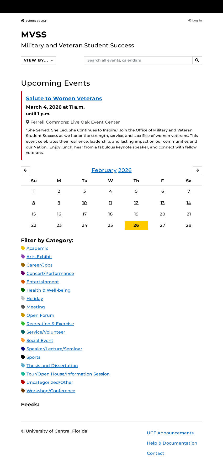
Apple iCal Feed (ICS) (45, 404)
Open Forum (40, 315)
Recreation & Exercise (50, 323)
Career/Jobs (39, 265)
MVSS (34, 34)
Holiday (34, 298)
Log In (195, 20)
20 (162, 214)
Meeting (35, 307)
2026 (125, 170)
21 (189, 214)
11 (110, 202)
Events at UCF (34, 21)
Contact (155, 453)
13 (162, 202)
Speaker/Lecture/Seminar (54, 348)
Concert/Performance (50, 273)
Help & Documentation (172, 443)
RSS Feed (63, 404)
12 (136, 202)
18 (110, 214)
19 (136, 214)
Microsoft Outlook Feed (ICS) (54, 404)
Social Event (39, 340)
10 (84, 202)
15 (34, 214)
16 (59, 214)
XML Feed (72, 404)
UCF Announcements (170, 432)
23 (59, 225)
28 (189, 225)
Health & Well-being (48, 290)
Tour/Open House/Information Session (68, 374)
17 (85, 214)
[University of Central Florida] (56, 6)
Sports (33, 357)
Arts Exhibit (39, 256)
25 (110, 225)
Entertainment (42, 281)
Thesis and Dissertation (52, 365)
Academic (37, 248)
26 (136, 225)
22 (33, 225)
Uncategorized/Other (49, 382)
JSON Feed (81, 404)
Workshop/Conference (50, 390)
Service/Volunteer (45, 332)
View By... (37, 60)
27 (162, 225)
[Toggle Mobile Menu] (201, 6)
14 (189, 202)
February (104, 170)
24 (84, 225)
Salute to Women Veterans (64, 98)
